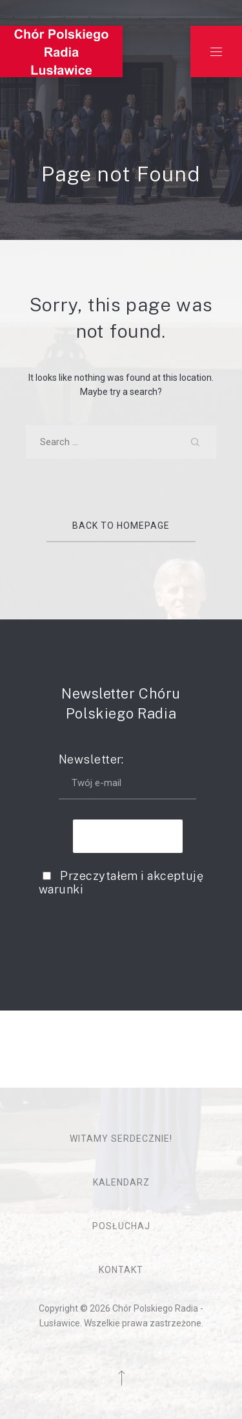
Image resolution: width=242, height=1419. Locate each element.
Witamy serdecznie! (121, 1138)
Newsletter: (127, 776)
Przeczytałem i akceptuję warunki (121, 882)
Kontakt (121, 1270)
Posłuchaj (121, 1226)
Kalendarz (121, 1182)
